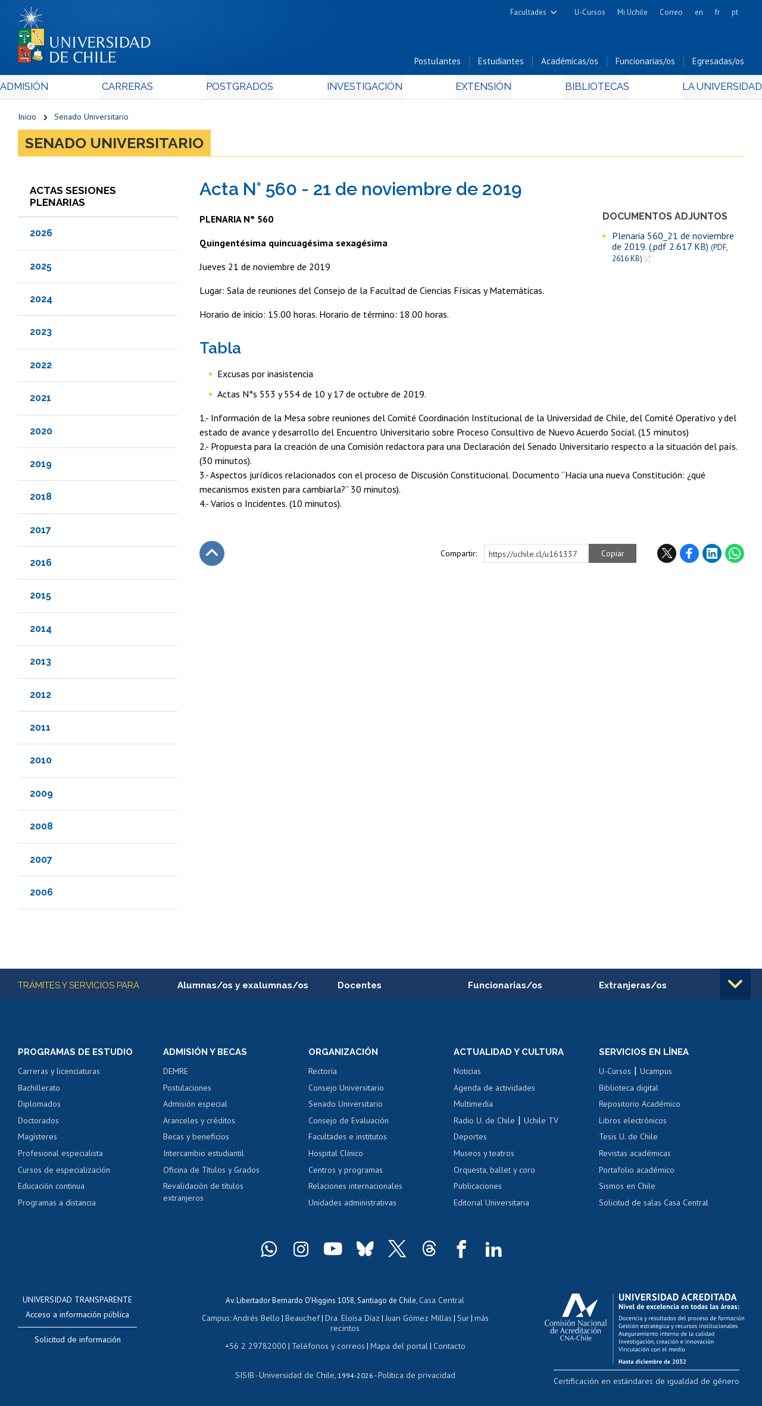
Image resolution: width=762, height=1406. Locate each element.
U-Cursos (589, 12)
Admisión (44, 90)
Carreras (139, 90)
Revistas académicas (635, 1157)
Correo (671, 12)
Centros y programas (345, 1174)
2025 (41, 269)
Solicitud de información (78, 1343)
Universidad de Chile (299, 1374)
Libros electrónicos (633, 1124)
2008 (41, 829)
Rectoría (322, 1075)
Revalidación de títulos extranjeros (203, 1196)
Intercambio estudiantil (203, 1157)
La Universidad (699, 90)
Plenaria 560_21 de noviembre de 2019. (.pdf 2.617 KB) (673, 250)
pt (735, 12)
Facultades (528, 12)
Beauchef (304, 1320)
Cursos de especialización (64, 1174)
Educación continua (51, 1190)
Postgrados (244, 90)
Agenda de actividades (494, 1091)
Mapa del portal (392, 1346)
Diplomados (39, 1108)
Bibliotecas (581, 90)
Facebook (689, 556)
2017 (40, 532)
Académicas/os (569, 64)
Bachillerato (39, 1091)
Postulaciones (187, 1091)
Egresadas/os (718, 64)
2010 (41, 763)
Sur (456, 1320)
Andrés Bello (261, 1320)
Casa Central (441, 1303)
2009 (41, 796)
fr (717, 12)
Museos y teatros (484, 1157)
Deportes (470, 1141)
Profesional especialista (60, 1157)
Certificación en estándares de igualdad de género (660, 1385)
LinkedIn (712, 556)
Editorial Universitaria (491, 1206)
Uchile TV (541, 1124)
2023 (41, 335)
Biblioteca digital (628, 1091)
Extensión (475, 90)
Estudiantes (501, 64)
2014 (41, 631)
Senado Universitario (91, 120)
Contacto (439, 1346)
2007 (41, 862)
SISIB (251, 1374)
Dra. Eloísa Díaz (351, 1320)
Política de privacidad (411, 1374)
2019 (41, 466)
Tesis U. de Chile (628, 1141)
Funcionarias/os (645, 64)
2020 (41, 434)
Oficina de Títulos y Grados (211, 1174)
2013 (40, 665)
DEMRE (175, 1075)
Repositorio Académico (639, 1108)
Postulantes (437, 64)
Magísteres (37, 1141)
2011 (40, 730)
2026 (41, 236)
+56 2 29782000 (261, 1346)
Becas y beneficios (196, 1141)
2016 (41, 565)
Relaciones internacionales (355, 1190)
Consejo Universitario (346, 1091)
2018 (41, 500)
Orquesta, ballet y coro (494, 1174)
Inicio (27, 120)
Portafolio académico (636, 1174)
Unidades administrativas (352, 1206)
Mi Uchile (632, 12)
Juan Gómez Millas (414, 1320)
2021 (40, 400)
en (699, 12)
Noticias (467, 1075)
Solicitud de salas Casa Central (653, 1206)
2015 (40, 599)
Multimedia (473, 1108)
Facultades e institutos (347, 1141)
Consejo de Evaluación (348, 1124)
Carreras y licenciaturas (59, 1075)
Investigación (362, 90)
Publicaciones (478, 1190)
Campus (222, 1320)
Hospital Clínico (335, 1157)
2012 (40, 697)
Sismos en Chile (627, 1190)
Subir (211, 556)
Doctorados (38, 1124)
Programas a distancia (57, 1206)
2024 (41, 302)
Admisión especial (195, 1108)
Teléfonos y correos (327, 1346)
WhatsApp (735, 556)
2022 (41, 368)
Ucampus (656, 1075)
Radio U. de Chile (484, 1124)
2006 (41, 895)
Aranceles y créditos (199, 1124)
